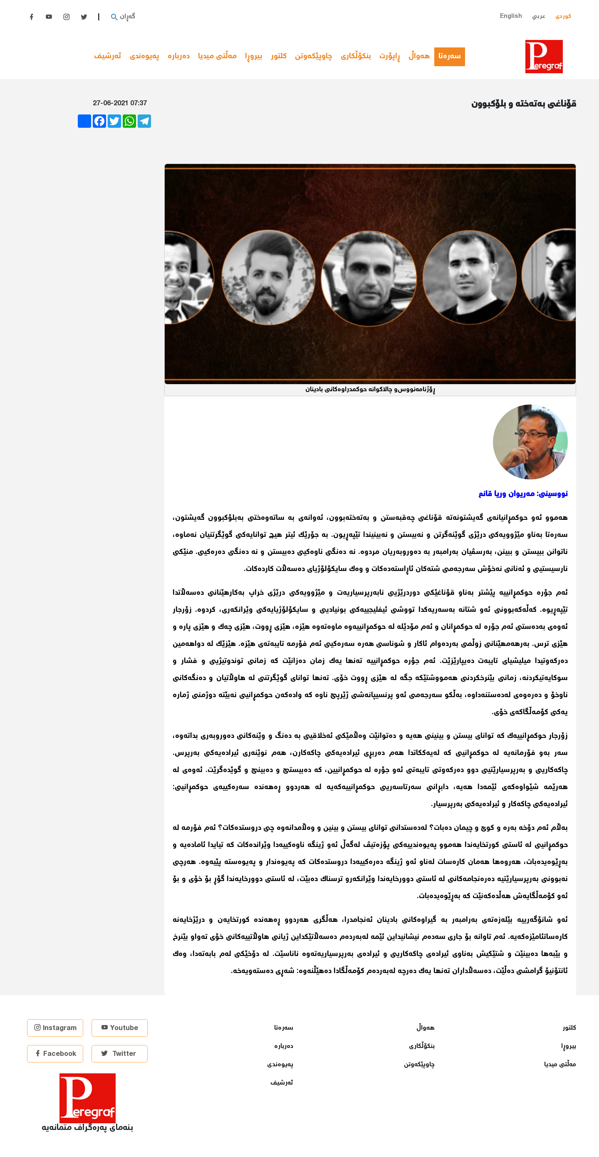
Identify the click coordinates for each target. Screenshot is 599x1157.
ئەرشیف (107, 56)
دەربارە (179, 56)
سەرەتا (451, 56)
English (511, 16)
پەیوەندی (144, 56)
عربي (538, 16)
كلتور (279, 56)
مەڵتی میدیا (217, 56)
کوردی (563, 16)
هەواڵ (419, 56)
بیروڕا (253, 56)
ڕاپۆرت (389, 56)
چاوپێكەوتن (313, 56)
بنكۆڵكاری (356, 56)
